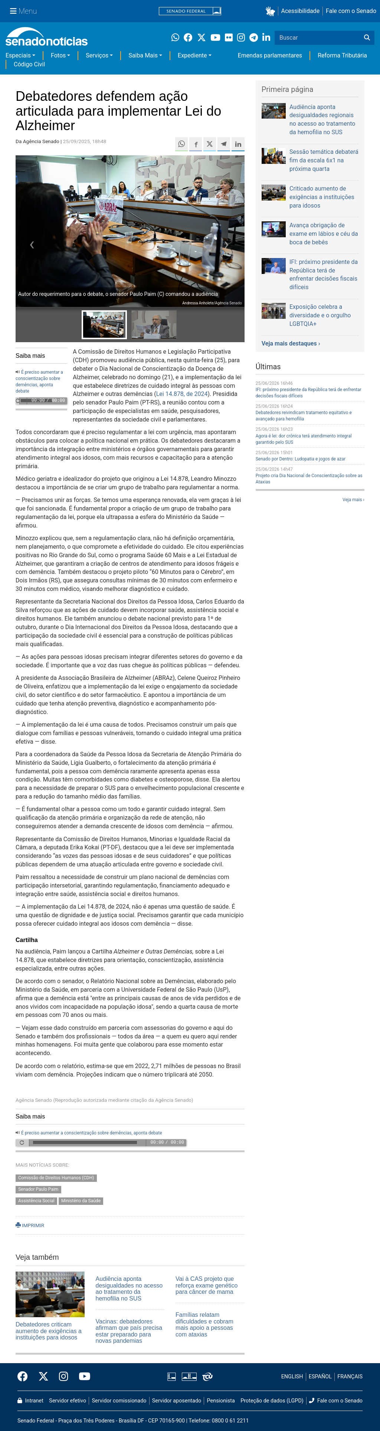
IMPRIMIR (30, 1225)
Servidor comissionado (119, 1401)
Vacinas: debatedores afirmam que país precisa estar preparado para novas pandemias (129, 1331)
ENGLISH (292, 1377)
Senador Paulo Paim (38, 1189)
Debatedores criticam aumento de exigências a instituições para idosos (49, 1331)
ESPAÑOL (320, 1377)
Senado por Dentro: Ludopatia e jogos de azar (300, 459)
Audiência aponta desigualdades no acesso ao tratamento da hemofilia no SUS (129, 1289)
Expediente (192, 55)
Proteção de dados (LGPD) (272, 1401)
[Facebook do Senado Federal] (25, 1377)
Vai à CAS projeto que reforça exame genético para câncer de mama (207, 1285)
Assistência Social (36, 1200)
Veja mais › (353, 499)
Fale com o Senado (351, 10)
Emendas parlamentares (270, 55)
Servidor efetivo (67, 1401)
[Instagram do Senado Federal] (63, 1377)
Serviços (97, 55)
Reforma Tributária (342, 55)
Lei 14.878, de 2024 (182, 393)
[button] (272, 11)
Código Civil (29, 64)
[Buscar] (367, 37)
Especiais (18, 55)
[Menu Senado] (23, 11)
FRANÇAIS (350, 1377)
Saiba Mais (143, 55)
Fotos (58, 55)
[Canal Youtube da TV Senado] (82, 1377)
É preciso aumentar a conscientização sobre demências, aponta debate (91, 1133)
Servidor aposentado (176, 1401)
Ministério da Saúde (81, 1200)
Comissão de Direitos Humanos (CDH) (56, 1178)
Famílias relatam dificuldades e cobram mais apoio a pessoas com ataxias (204, 1325)
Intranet (30, 1401)
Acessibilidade (300, 10)
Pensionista (221, 1401)
